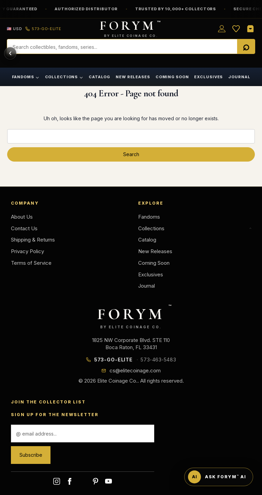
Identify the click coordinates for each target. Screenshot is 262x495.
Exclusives (208, 76)
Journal (239, 76)
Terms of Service (31, 263)
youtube (108, 481)
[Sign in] (222, 28)
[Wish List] (236, 28)
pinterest (95, 481)
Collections (64, 77)
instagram (56, 481)
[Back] (10, 53)
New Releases (133, 76)
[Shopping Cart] (250, 28)
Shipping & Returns (33, 239)
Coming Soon (172, 76)
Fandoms (26, 77)
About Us (22, 217)
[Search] (246, 46)
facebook (69, 481)
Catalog (99, 76)
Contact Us (24, 228)
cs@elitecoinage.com (135, 370)
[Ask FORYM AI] (218, 477)
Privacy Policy (27, 251)
